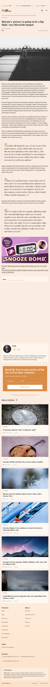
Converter (5, 618)
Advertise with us (30, 614)
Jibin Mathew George (8, 432)
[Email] (31, 381)
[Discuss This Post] (23, 278)
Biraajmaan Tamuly (7, 464)
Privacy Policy (35, 683)
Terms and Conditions (8, 647)
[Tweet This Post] (12, 278)
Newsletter (5, 622)
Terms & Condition (44, 683)
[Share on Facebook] (9, 278)
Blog (3, 614)
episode (7, 92)
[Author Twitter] (14, 349)
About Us (27, 611)
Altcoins (5, 426)
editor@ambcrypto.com (28, 656)
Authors (27, 622)
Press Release (6, 633)
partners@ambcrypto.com (11, 656)
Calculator (5, 630)
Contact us (28, 618)
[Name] (13, 381)
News (3, 611)
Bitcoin (4, 17)
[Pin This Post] (16, 278)
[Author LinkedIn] (18, 349)
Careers (27, 626)
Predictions (5, 626)
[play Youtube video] (25, 250)
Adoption (5, 490)
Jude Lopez (6, 498)
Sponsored (5, 637)
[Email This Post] (19, 278)
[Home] (3, 15)
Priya (3, 30)
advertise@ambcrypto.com (11, 661)
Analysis (5, 524)
